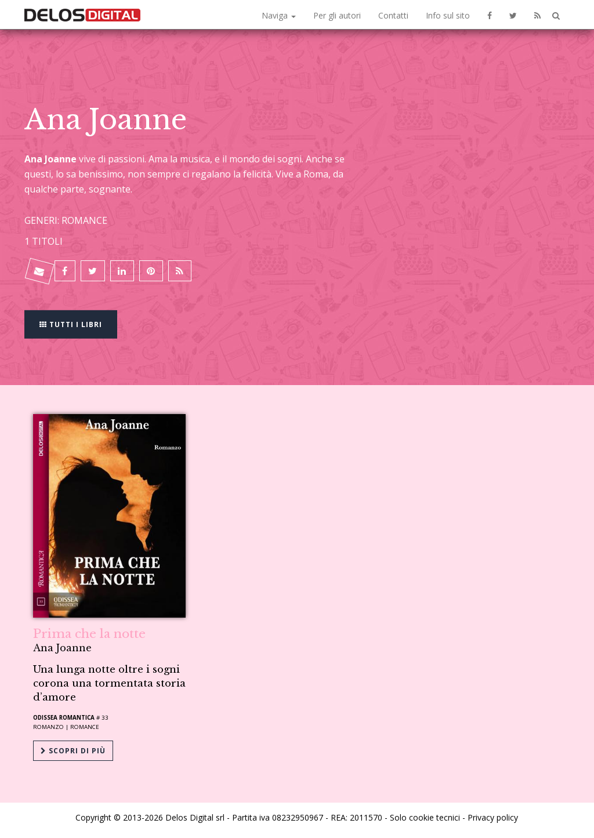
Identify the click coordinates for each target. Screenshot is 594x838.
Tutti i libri (70, 323)
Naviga (279, 15)
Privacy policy (493, 816)
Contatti (393, 15)
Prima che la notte (89, 633)
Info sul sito (448, 15)
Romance (84, 727)
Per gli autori (337, 15)
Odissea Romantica (64, 717)
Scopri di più (73, 751)
